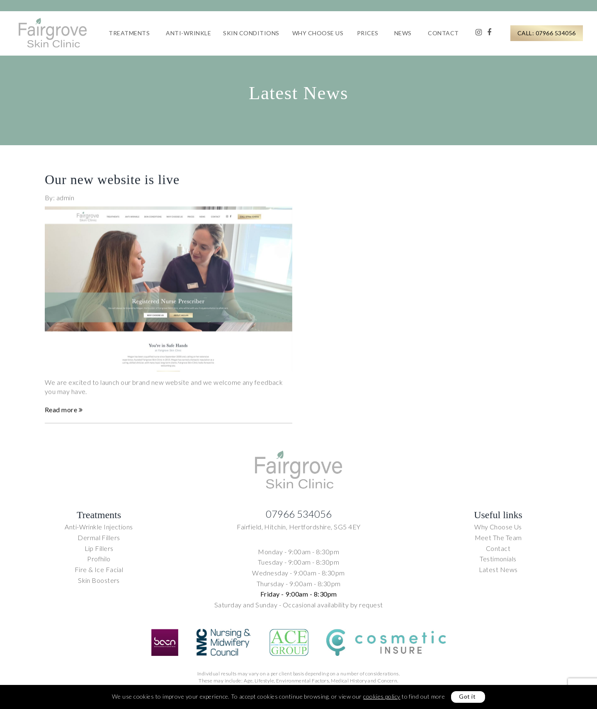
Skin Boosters (99, 580)
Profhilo (99, 559)
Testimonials (498, 559)
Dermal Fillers (99, 537)
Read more (64, 414)
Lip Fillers (99, 548)
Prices (368, 33)
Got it (467, 696)
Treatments (129, 33)
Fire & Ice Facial (99, 569)
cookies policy (381, 696)
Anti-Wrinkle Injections (99, 527)
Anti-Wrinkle (188, 33)
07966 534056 (299, 514)
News (403, 33)
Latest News (498, 569)
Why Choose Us (318, 33)
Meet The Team (498, 537)
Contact (443, 33)
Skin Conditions (251, 33)
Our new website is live (112, 183)
